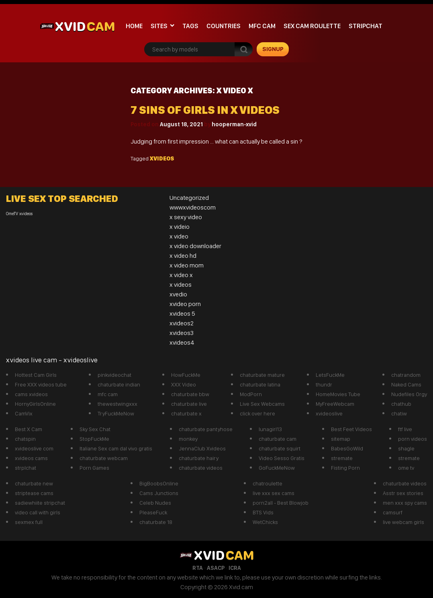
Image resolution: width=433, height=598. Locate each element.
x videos (181, 284)
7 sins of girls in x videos (205, 110)
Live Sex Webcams (262, 404)
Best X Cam (28, 429)
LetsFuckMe (330, 375)
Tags (190, 26)
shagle (406, 448)
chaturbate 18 (155, 522)
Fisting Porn (345, 467)
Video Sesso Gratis (281, 458)
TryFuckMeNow (116, 413)
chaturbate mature (262, 375)
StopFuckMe (94, 439)
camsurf (392, 512)
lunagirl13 (270, 429)
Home (134, 26)
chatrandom (406, 375)
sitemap (340, 439)
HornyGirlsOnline (35, 404)
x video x (181, 275)
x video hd (183, 255)
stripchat (365, 26)
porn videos (412, 439)
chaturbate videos (201, 467)
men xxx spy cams (405, 502)
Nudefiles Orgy (409, 394)
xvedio (178, 294)
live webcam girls (403, 522)
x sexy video (186, 217)
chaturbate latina (260, 384)
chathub (401, 404)
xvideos (162, 158)
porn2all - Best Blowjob (280, 502)
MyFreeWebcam (335, 404)
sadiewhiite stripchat (40, 502)
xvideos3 (182, 333)
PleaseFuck (153, 512)
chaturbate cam (277, 439)
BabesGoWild (347, 448)
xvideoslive (329, 413)
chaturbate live (189, 404)
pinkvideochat (114, 375)
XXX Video (183, 384)
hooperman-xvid (234, 124)
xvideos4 (182, 342)
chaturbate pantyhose (206, 429)
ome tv (406, 467)
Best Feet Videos (351, 429)
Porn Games (94, 467)
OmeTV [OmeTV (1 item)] (12, 213)
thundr (324, 384)
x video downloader (195, 246)
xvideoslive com (34, 448)
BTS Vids (263, 512)
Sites (159, 26)
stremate (342, 458)
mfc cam (262, 26)
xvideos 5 (182, 313)
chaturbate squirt (279, 448)
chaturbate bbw (190, 394)
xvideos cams (31, 458)
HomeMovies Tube (338, 394)
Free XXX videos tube (41, 384)
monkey (188, 439)
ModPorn (251, 394)
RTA (197, 568)
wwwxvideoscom (193, 207)
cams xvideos (31, 394)
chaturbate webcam (104, 458)
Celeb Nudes (155, 502)
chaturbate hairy (199, 458)
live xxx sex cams (273, 493)
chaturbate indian (119, 384)
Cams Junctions (158, 493)
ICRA (235, 568)
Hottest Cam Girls (36, 375)
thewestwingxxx (117, 404)
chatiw (399, 413)
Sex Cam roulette (312, 26)
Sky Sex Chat (95, 429)
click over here (257, 413)
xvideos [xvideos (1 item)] (26, 213)
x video (179, 236)
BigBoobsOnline (158, 483)
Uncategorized (189, 197)
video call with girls (37, 512)
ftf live (405, 429)
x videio (180, 226)
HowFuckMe (185, 375)
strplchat (25, 467)
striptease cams (34, 493)
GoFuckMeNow (277, 467)
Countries (223, 26)
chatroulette (267, 483)
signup (273, 49)
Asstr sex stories (403, 493)
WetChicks (265, 522)
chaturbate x (186, 413)
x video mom (187, 265)
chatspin (25, 439)
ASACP (216, 568)
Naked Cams (406, 384)
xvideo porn (185, 304)
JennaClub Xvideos (202, 448)
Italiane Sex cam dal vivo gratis (116, 448)
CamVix (24, 413)
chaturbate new (34, 483)
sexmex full (29, 522)
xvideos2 (182, 323)
